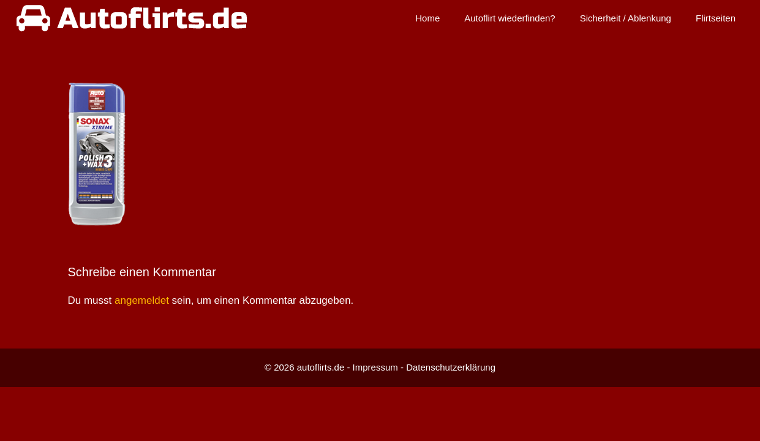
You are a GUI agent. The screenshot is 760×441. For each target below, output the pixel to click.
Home (427, 18)
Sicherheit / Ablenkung (625, 18)
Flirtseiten (716, 18)
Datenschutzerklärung (450, 367)
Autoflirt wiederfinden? (509, 18)
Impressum (375, 367)
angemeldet (142, 300)
